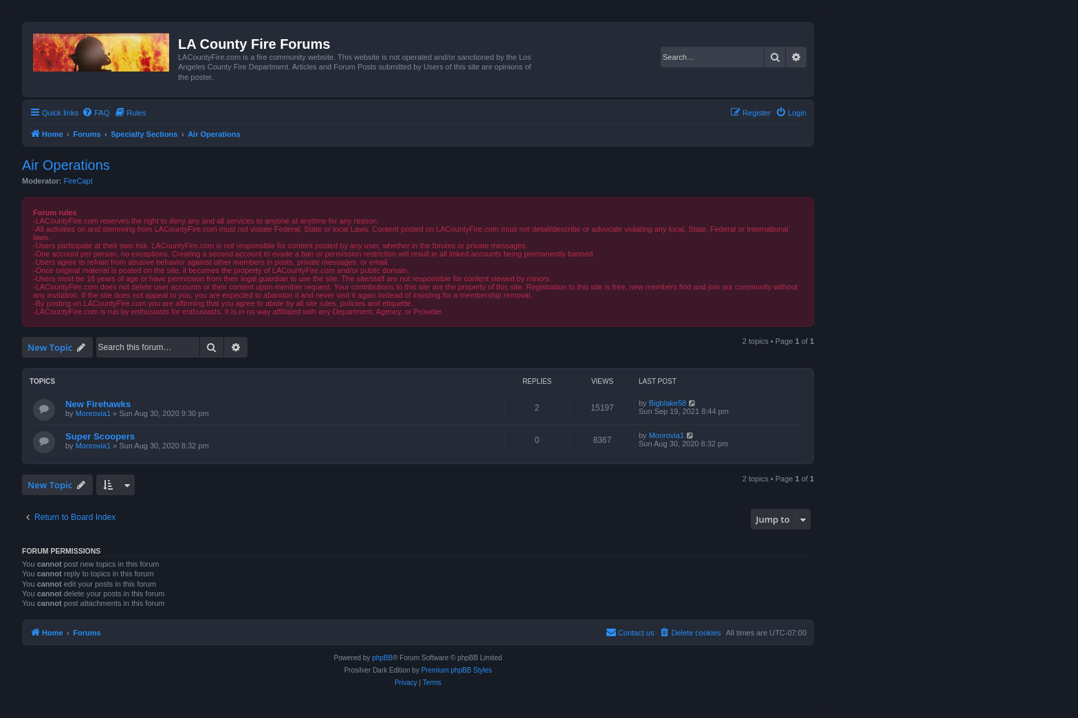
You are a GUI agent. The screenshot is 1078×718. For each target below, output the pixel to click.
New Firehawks (98, 404)
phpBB (382, 658)
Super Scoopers (100, 436)
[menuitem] (95, 113)
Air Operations (66, 165)
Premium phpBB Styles (456, 670)
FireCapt (78, 181)
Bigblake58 (667, 403)
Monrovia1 (93, 413)
